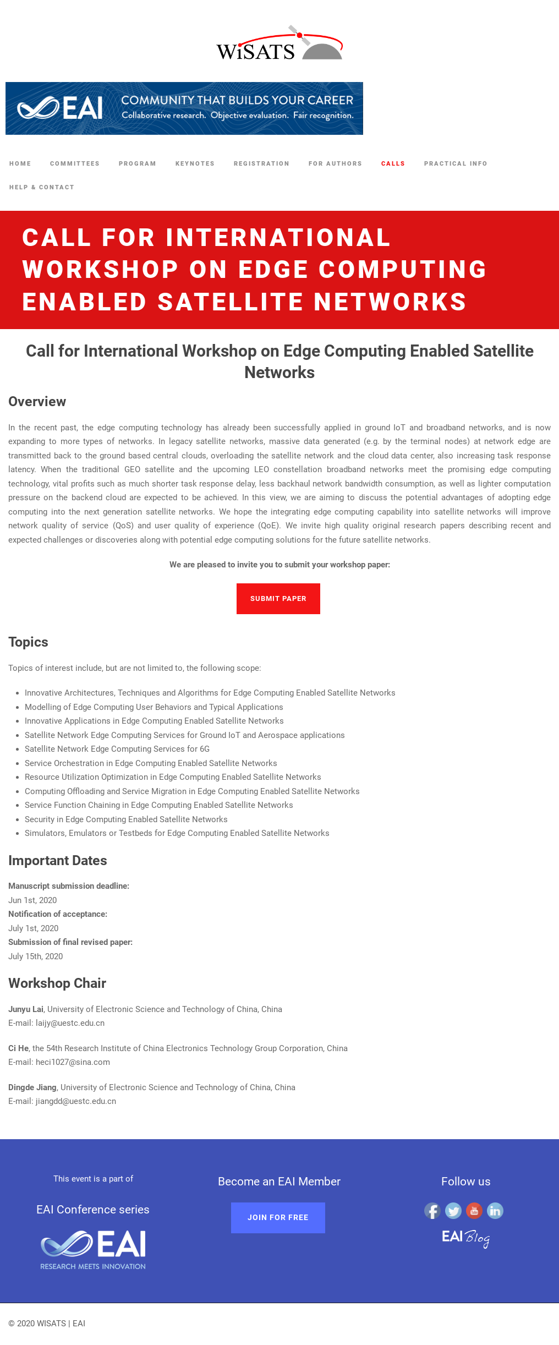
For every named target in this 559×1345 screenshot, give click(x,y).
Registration (262, 163)
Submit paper (278, 598)
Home (20, 163)
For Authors (336, 163)
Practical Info (456, 163)
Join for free (278, 1217)
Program (138, 163)
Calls (393, 163)
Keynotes (195, 163)
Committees (75, 163)
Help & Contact (42, 187)
